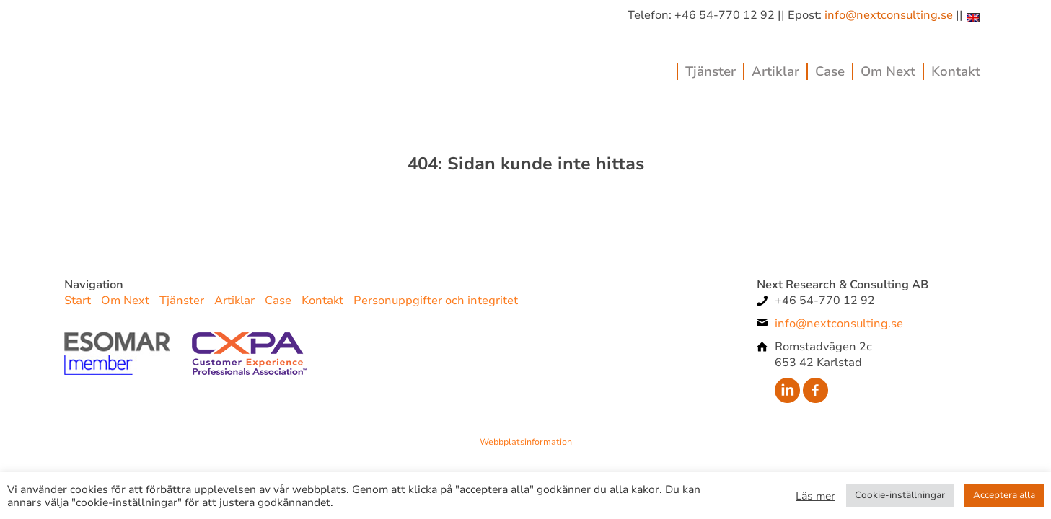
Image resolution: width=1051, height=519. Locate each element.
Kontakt (955, 71)
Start (77, 301)
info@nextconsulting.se (888, 15)
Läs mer (815, 495)
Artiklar (775, 71)
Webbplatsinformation (526, 442)
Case (830, 71)
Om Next (888, 71)
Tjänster (710, 71)
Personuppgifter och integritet (435, 301)
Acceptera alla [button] (1004, 495)
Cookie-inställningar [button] (900, 495)
